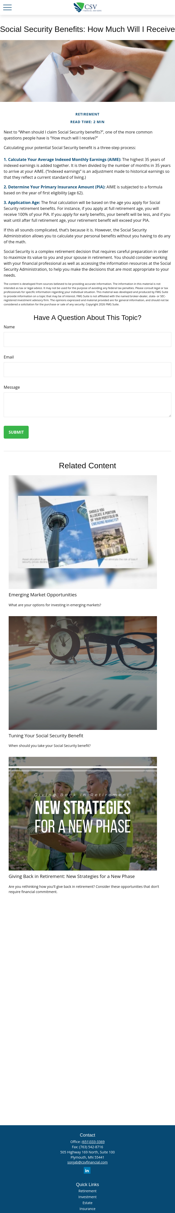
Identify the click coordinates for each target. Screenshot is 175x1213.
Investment (87, 1196)
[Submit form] (16, 432)
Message (12, 387)
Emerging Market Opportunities (43, 594)
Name (9, 327)
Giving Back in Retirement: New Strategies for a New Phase (72, 876)
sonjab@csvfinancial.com (87, 1162)
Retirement (87, 1191)
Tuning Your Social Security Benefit (46, 735)
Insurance (87, 1208)
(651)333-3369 (93, 1141)
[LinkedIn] (87, 1170)
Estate (87, 1202)
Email (9, 357)
